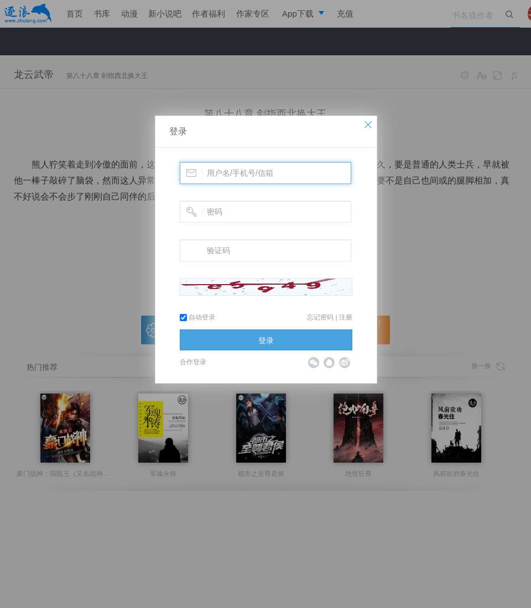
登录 (178, 131)
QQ (329, 362)
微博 (344, 362)
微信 (313, 362)
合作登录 (193, 362)
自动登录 (197, 317)
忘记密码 (320, 317)
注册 (345, 317)
